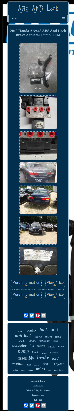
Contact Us (38, 385)
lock (43, 329)
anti (54, 329)
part (47, 364)
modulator (59, 370)
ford (55, 358)
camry (21, 331)
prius (23, 370)
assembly (25, 358)
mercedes (54, 352)
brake (43, 357)
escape (30, 370)
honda (35, 352)
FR (40, 399)
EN (35, 399)
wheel (49, 370)
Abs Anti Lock (38, 381)
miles (40, 369)
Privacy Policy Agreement (38, 390)
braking (15, 370)
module (18, 363)
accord (61, 346)
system (41, 346)
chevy (58, 336)
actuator (19, 345)
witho (48, 336)
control (31, 330)
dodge (32, 340)
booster (37, 365)
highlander (44, 340)
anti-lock (23, 335)
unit (29, 364)
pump (23, 351)
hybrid (38, 336)
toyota (59, 364)
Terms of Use (38, 395)
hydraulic (51, 347)
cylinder (22, 341)
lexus (55, 340)
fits (32, 346)
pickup (44, 353)
